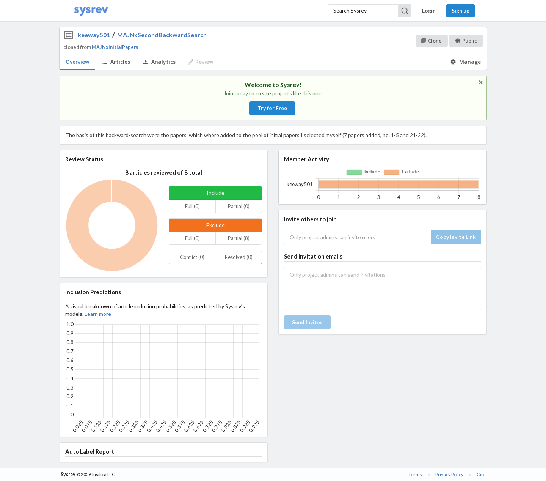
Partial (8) (238, 238)
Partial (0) (238, 206)
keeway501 (94, 34)
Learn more (98, 314)
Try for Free (272, 108)
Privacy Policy (449, 474)
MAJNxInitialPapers (115, 47)
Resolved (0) (239, 257)
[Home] (91, 10)
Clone (431, 40)
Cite (481, 474)
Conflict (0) (192, 257)
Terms (415, 474)
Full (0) (192, 206)
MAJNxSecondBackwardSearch (162, 34)
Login (429, 10)
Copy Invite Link (456, 236)
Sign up (460, 10)
